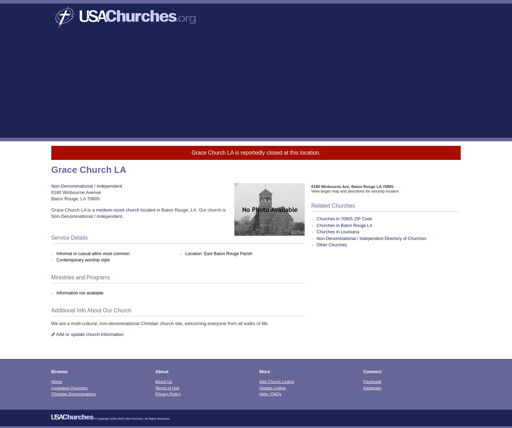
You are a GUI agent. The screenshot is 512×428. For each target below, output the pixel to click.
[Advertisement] (256, 85)
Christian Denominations (73, 393)
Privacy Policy (168, 393)
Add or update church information (90, 334)
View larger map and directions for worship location (355, 191)
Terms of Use (167, 387)
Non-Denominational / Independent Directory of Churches (371, 238)
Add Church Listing (276, 381)
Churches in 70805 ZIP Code (344, 218)
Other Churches (332, 244)
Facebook (372, 381)
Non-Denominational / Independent (86, 186)
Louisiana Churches (69, 387)
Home (56, 381)
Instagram (372, 387)
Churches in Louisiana (338, 231)
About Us (163, 381)
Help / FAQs (270, 393)
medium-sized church (118, 210)
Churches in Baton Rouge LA (344, 225)
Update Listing (272, 387)
